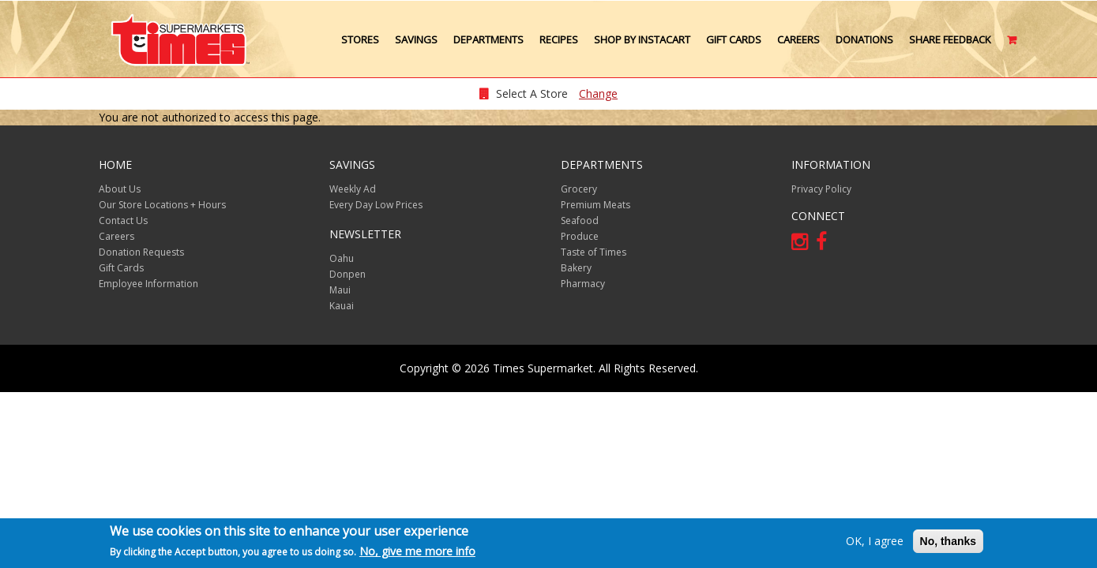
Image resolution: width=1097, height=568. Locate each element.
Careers (798, 39)
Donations (864, 39)
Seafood (580, 220)
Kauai (341, 305)
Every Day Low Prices (376, 204)
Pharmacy (583, 283)
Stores (360, 39)
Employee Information (148, 283)
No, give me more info (417, 551)
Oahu (341, 258)
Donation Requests (141, 252)
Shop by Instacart (642, 39)
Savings (416, 39)
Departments (488, 39)
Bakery (576, 268)
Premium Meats (595, 204)
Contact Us (123, 220)
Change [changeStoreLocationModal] (598, 93)
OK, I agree (875, 540)
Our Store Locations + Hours (162, 204)
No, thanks (948, 541)
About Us (120, 189)
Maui (340, 290)
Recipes (558, 39)
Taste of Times (593, 252)
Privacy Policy (821, 189)
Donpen (347, 274)
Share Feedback (950, 39)
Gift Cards (733, 39)
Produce (580, 236)
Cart (1013, 46)
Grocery (579, 189)
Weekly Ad (352, 189)
